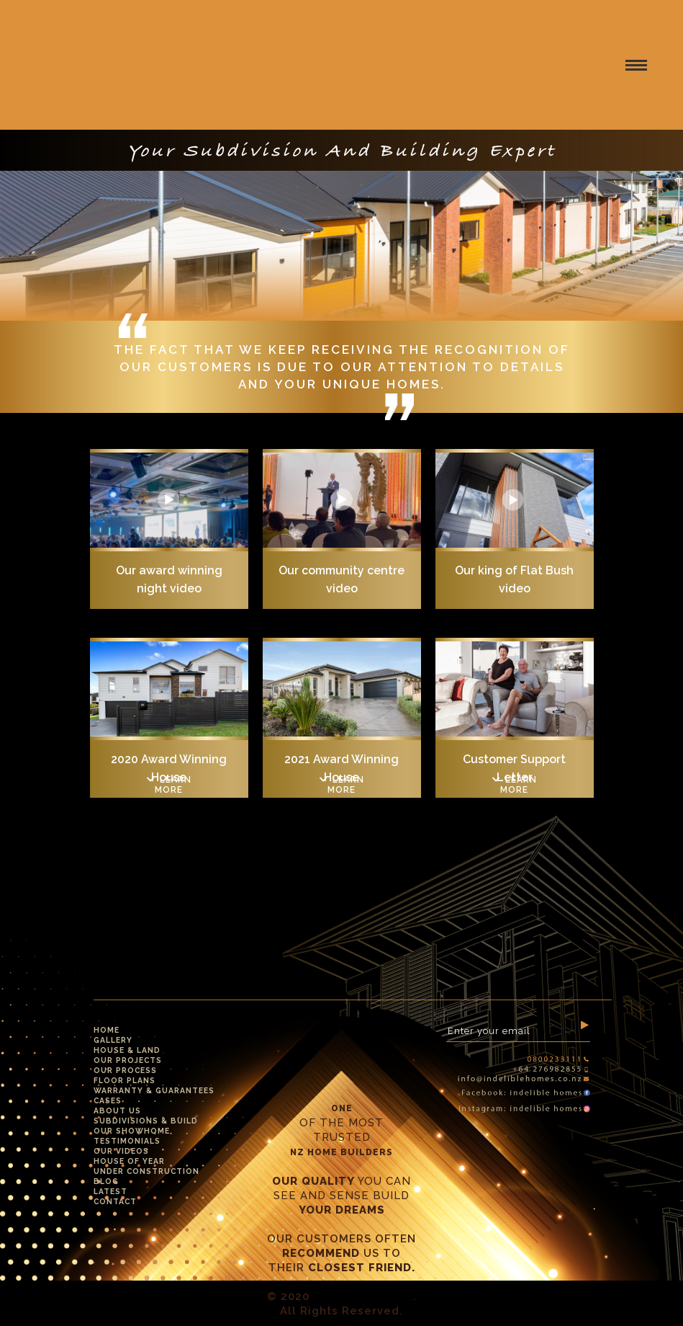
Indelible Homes (363, 1296)
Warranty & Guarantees (154, 1090)
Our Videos (121, 1151)
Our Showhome (132, 1130)
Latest (110, 1191)
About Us (117, 1110)
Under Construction (146, 1171)
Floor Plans (124, 1080)
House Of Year (129, 1161)
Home (106, 1029)
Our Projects (128, 1060)
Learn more (169, 785)
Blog (106, 1181)
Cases (108, 1100)
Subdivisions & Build (146, 1120)
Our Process (125, 1070)
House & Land (127, 1050)
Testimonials (127, 1140)
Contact (115, 1201)
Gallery (113, 1040)
